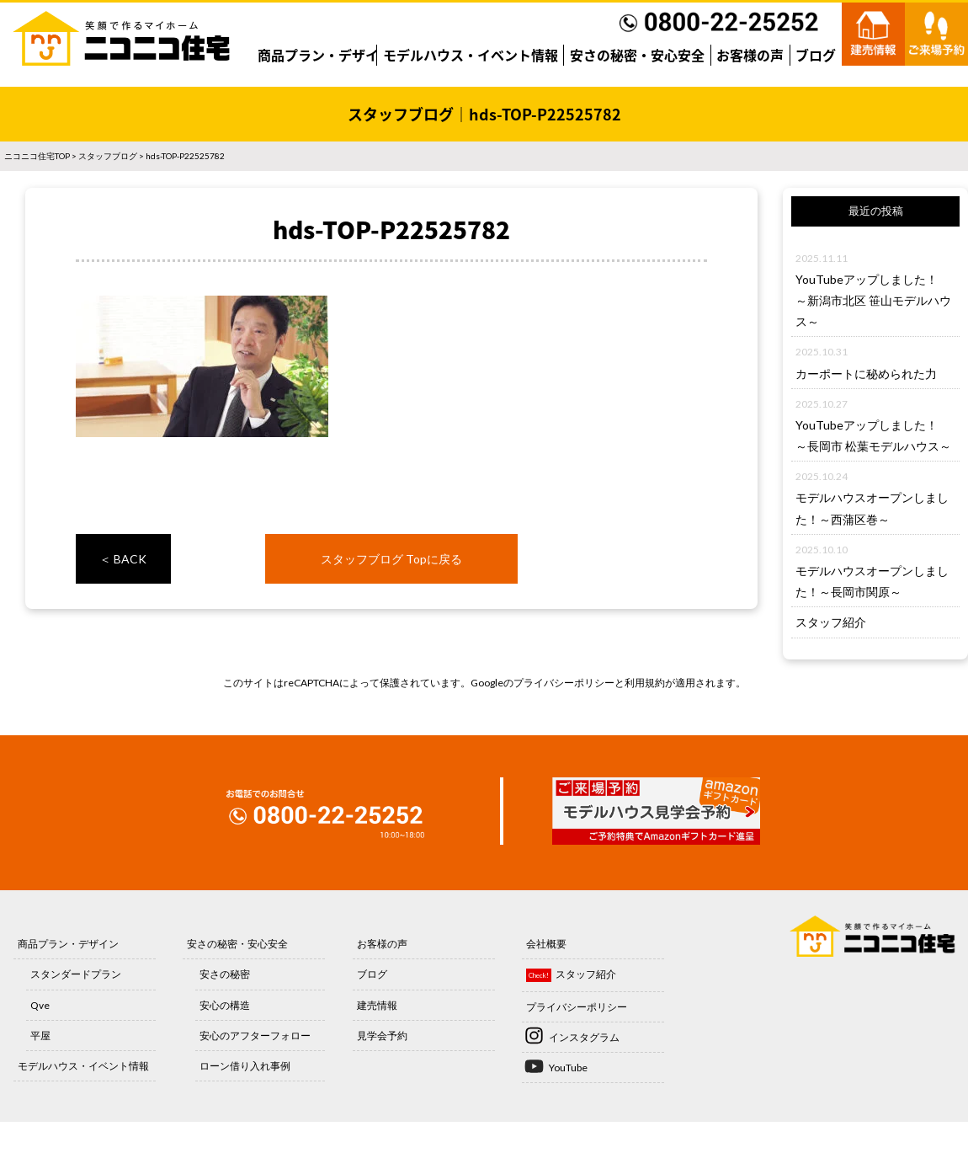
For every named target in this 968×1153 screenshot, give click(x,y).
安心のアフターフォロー (255, 1035)
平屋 (40, 1035)
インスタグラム (584, 1037)
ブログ (815, 55)
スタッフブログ (107, 156)
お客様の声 (750, 55)
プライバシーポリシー (563, 682)
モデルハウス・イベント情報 (470, 55)
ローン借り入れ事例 (244, 1066)
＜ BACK (122, 559)
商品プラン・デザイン (325, 55)
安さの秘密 (224, 974)
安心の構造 (224, 1005)
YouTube (568, 1067)
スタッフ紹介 (830, 622)
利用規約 (645, 682)
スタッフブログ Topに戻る (391, 559)
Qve (40, 1005)
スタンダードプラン (75, 974)
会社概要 (546, 943)
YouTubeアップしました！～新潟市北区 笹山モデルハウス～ (873, 300)
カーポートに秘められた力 (866, 373)
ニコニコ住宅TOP (37, 156)
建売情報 (377, 1005)
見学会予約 (382, 1035)
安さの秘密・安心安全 (637, 55)
